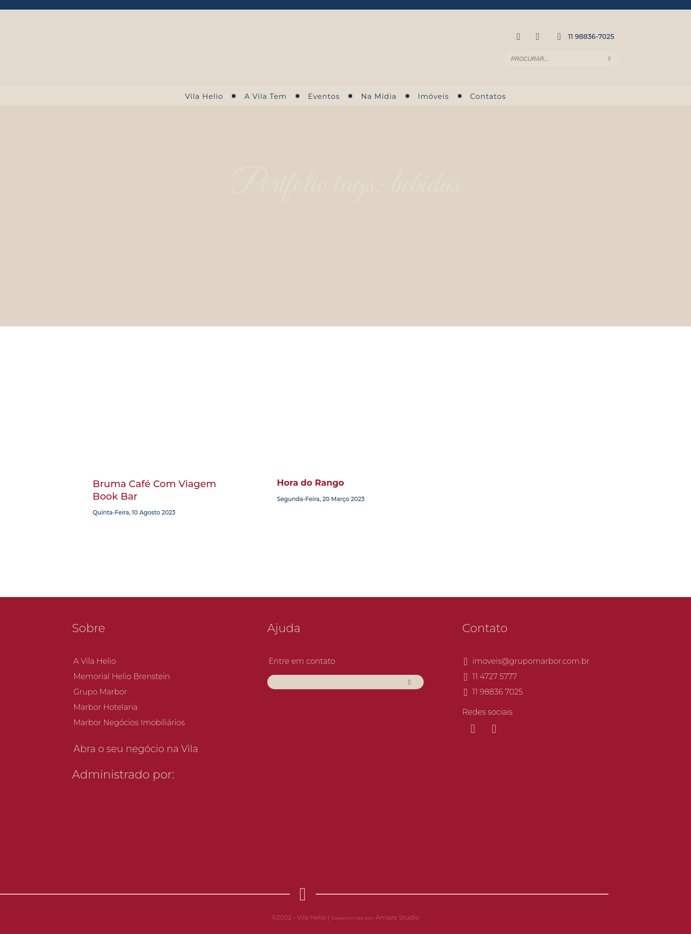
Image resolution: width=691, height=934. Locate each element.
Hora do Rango (310, 483)
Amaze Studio (397, 917)
